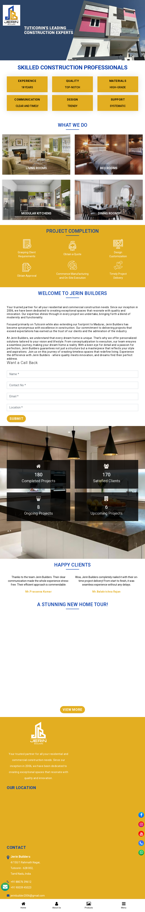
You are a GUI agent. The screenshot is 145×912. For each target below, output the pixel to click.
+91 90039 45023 (21, 887)
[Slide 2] (72, 59)
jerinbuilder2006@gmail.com (28, 895)
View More (72, 710)
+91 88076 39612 (21, 881)
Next (136, 568)
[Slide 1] (69, 59)
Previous (132, 568)
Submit (16, 419)
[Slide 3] (75, 59)
